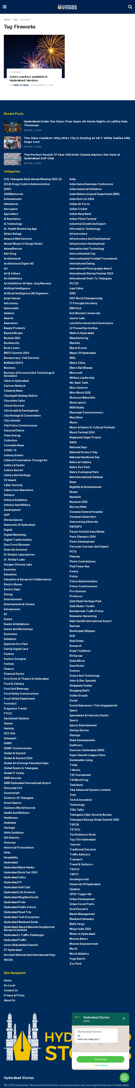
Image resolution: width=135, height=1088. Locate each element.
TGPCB (74, 824)
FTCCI (8, 713)
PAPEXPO (76, 526)
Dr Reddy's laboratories (19, 554)
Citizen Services (14, 405)
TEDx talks (77, 809)
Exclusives (10, 634)
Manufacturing (79, 338)
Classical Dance (14, 430)
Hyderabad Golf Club (17, 887)
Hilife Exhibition (14, 832)
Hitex (7, 852)
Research (76, 645)
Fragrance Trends (15, 708)
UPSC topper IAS (81, 894)
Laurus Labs (77, 318)
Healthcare (11, 817)
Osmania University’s (83, 516)
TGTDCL (75, 829)
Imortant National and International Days (30, 954)
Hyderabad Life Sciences (19, 892)
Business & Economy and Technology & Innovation (29, 374)
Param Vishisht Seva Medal (87, 531)
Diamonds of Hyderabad (19, 524)
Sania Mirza (77, 660)
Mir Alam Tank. (79, 382)
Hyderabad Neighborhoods (21, 897)
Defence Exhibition (15, 500)
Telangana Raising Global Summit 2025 (94, 819)
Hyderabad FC (13, 882)
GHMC (8, 743)
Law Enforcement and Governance (91, 323)
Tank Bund (76, 784)
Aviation (9, 313)
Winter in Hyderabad (82, 933)
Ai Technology (13, 223)
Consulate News (14, 445)
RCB (72, 635)
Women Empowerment (84, 943)
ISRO (73, 293)
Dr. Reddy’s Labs (14, 559)
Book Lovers (12, 347)
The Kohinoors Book (83, 834)
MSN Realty (77, 407)
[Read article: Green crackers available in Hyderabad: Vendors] (34, 56)
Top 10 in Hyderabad (83, 839)
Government (12, 792)
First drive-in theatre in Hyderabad (26, 678)
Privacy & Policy (14, 995)
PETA (73, 551)
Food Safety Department (19, 698)
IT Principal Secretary (83, 303)
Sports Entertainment (83, 725)
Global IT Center (14, 773)
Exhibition (10, 639)
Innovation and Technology (87, 248)
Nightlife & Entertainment (85, 487)
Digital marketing (15, 534)
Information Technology (85, 228)
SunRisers (76, 745)
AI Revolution (12, 218)
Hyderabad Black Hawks (19, 867)
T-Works (75, 770)
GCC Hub (9, 733)
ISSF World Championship (86, 298)
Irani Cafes (76, 288)
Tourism (75, 844)
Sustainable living (81, 760)
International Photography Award (91, 268)
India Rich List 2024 (82, 199)
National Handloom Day (85, 457)
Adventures (11, 203)
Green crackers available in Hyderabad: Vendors (28, 78)
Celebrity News (13, 390)
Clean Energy (12, 435)
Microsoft (76, 372)
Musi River (76, 417)
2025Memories (13, 194)
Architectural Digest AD (19, 263)
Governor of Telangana (18, 797)
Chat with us (113, 1077)
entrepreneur (12, 609)
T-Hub (73, 765)
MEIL (73, 357)
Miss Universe (79, 387)
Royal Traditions (80, 650)
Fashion (9, 653)
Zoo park (76, 963)
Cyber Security (13, 485)
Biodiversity (11, 343)
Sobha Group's (79, 695)
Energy (8, 594)
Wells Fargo (77, 923)
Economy (10, 569)
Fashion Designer (15, 658)
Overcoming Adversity (84, 521)
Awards (8, 318)
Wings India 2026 (80, 928)
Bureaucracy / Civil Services (21, 357)
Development (12, 509)
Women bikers (79, 938)
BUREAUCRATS (13, 362)
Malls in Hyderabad (82, 333)
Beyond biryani (13, 333)
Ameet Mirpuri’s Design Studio (23, 243)
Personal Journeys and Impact (89, 546)
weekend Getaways (82, 919)
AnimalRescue (13, 248)
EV (5, 614)
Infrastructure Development (87, 243)
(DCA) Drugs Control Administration (27, 184)
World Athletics (79, 953)
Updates (75, 889)
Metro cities (77, 362)
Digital (8, 529)
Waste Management (82, 914)
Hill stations (11, 837)
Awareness (11, 323)
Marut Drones (78, 347)
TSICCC (75, 869)
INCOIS (8, 959)
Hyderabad (16, 72)
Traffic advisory (80, 854)
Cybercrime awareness (18, 490)
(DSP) (7, 189)
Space (73, 710)
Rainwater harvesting (83, 616)
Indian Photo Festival (83, 218)
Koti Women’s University (85, 313)
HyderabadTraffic (15, 940)
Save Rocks (77, 665)
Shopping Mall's (80, 690)
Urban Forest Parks (82, 904)
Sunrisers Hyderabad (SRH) (87, 750)
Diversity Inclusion (15, 549)
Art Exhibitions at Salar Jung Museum (27, 283)
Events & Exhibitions (16, 624)
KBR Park (75, 308)
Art (6, 268)
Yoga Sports (77, 958)
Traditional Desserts (83, 849)
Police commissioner (83, 586)
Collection (10, 440)
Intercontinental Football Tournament (93, 258)
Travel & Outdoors (81, 864)
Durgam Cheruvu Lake (18, 564)
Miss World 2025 (80, 392)
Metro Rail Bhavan (81, 367)
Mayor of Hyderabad (83, 352)
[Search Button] (130, 7)
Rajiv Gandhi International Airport (91, 621)
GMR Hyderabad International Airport (27, 783)
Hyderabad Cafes (15, 877)
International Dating (82, 263)
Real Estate (77, 640)
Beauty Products (14, 328)
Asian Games (12, 298)
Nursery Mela (78, 506)
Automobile (11, 308)
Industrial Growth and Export (88, 223)
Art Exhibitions (13, 278)
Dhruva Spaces (13, 519)
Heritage (9, 827)
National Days (78, 447)
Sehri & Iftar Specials (83, 680)
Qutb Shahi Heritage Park (85, 601)
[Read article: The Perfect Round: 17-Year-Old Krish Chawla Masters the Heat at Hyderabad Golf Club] (12, 159)
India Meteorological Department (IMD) (95, 194)
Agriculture (11, 213)
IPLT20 (74, 283)
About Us (9, 1000)
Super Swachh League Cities (87, 755)
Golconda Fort (13, 788)
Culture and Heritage (17, 475)
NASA (73, 442)
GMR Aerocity (12, 778)
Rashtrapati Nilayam (82, 631)
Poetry (74, 571)
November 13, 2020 (42, 85)
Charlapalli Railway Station (21, 395)
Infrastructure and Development (90, 238)
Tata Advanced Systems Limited (90, 789)
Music (73, 422)
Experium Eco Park (16, 644)
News (73, 482)
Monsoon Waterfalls (82, 397)
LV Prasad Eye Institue (84, 328)
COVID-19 (10, 450)
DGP (7, 514)
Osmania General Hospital (86, 511)
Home (7, 19)
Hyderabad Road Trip (17, 912)
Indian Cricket (78, 208)
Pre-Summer (78, 591)
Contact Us (11, 990)
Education (10, 574)
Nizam (74, 491)
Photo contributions (83, 561)
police (74, 576)
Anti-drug (10, 253)
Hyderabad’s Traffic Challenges (24, 935)
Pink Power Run (79, 566)
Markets (75, 343)
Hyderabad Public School (20, 907)
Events (8, 619)
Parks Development (82, 541)
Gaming (9, 728)
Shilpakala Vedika (81, 685)
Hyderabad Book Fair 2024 (20, 872)
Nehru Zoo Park (80, 467)
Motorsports (78, 402)
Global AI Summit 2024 (18, 758)
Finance (9, 668)
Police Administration (83, 581)
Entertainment (13, 599)
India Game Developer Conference (91, 184)
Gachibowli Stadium (16, 718)
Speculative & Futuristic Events (89, 715)
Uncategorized (79, 879)
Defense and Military (17, 504)
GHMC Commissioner (18, 748)
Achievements (13, 199)
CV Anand (10, 480)
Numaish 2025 (79, 501)
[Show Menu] (5, 7)
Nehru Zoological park (84, 472)
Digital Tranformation (18, 539)
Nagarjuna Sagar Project (85, 437)
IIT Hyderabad (13, 949)
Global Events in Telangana (21, 768)
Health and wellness (17, 812)
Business (10, 367)
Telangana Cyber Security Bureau (91, 814)
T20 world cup (79, 779)
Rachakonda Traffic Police (86, 611)
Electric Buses (13, 584)
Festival (9, 663)
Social (74, 700)
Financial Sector (14, 673)
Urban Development (82, 899)
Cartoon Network (15, 385)
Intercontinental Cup (82, 253)
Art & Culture (12, 273)
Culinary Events (13, 455)
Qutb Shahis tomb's (82, 606)
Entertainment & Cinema (19, 604)
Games (8, 723)
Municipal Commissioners (86, 412)
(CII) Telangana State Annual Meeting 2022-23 (33, 179)
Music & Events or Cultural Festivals (92, 427)
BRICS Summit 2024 (16, 352)
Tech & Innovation (81, 799)
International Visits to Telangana (91, 278)
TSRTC (74, 874)
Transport (76, 859)
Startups (75, 735)
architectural (12, 258)
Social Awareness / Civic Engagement (93, 705)
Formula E (10, 703)
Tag (15, 19)
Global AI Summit (15, 753)
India (73, 179)
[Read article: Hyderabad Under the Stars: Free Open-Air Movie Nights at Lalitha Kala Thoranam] (12, 126)
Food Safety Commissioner (21, 693)
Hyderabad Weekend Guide (21, 922)
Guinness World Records (19, 807)
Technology (77, 804)
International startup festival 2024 (91, 273)
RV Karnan (76, 655)
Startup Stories (79, 730)
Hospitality (11, 857)
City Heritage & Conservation (22, 415)
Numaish (75, 496)
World (73, 948)
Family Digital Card (16, 648)
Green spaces (12, 802)
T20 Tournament (80, 775)
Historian (10, 842)
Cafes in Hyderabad (16, 380)
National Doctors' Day (83, 452)
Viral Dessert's (79, 909)
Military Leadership (82, 377)
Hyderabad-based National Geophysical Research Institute (29, 928)
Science (75, 670)
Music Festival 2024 (82, 432)
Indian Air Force (80, 203)
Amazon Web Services (18, 238)
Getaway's (10, 738)
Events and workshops (18, 629)
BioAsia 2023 (12, 338)
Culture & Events (14, 465)
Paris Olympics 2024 (83, 536)
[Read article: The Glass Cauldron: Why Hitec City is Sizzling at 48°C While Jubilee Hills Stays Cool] (12, 142)
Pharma (75, 556)
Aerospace (11, 208)
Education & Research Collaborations (28, 579)
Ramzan (75, 626)
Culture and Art (13, 470)
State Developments (82, 740)
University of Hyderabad (85, 884)
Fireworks (25, 19)
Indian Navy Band (80, 213)
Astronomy (11, 303)
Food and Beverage (16, 688)
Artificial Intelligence (17, 288)
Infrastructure (78, 233)
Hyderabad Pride (14, 902)
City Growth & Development (21, 410)
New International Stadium (86, 477)
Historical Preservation (19, 847)
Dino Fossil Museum (17, 544)
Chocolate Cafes (14, 400)
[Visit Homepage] (67, 7)
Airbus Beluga (12, 233)
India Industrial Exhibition (86, 189)
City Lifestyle (12, 420)
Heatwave (10, 822)
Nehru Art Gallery (80, 462)
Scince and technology (84, 675)
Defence (9, 495)
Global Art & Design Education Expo (26, 763)
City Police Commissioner (20, 425)
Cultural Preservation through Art (25, 460)
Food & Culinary (14, 683)
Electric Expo (12, 589)
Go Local (9, 985)
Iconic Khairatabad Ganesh (21, 944)
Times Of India (21, 85)
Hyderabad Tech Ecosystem (21, 917)
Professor (76, 596)
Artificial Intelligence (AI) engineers (26, 293)
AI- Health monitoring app (20, 228)
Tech (73, 794)
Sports (74, 720)
